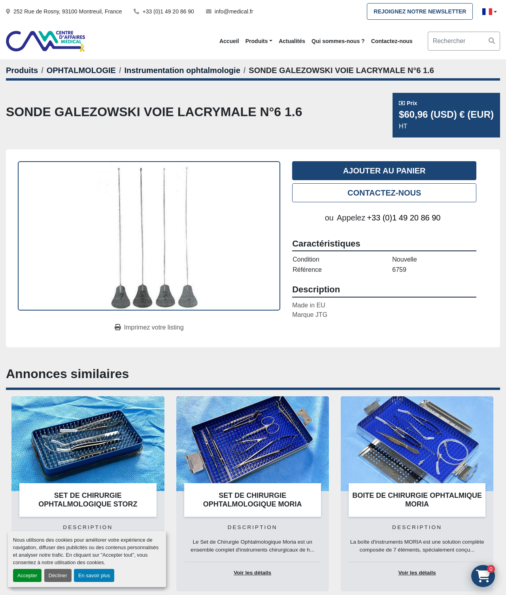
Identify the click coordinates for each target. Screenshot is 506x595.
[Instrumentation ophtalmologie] (182, 70)
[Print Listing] (149, 327)
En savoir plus (94, 575)
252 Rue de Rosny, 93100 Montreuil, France (67, 11)
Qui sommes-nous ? (338, 41)
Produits (256, 41)
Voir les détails (252, 573)
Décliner (58, 575)
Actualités (292, 41)
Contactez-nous (392, 41)
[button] (259, 41)
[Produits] (22, 70)
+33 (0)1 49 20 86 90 (168, 11)
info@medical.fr (234, 11)
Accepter (27, 575)
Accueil (229, 41)
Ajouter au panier (384, 170)
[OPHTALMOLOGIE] (81, 70)
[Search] (464, 41)
